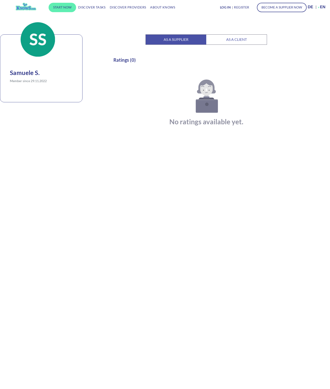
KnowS (26, 6)
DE (310, 7)
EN (322, 7)
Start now (62, 7)
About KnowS (162, 7)
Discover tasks (92, 7)
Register (241, 7)
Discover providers (128, 7)
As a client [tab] (236, 39)
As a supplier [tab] (176, 39)
